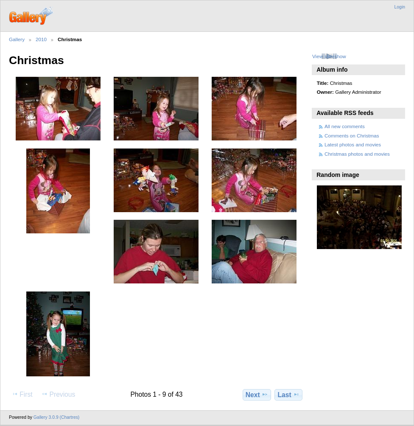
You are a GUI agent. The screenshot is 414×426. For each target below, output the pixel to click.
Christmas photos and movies (357, 154)
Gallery (17, 39)
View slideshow (329, 56)
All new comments (344, 126)
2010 (41, 39)
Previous (58, 394)
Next (257, 394)
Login (399, 7)
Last (288, 394)
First (21, 394)
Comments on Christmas (351, 135)
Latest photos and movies (352, 144)
